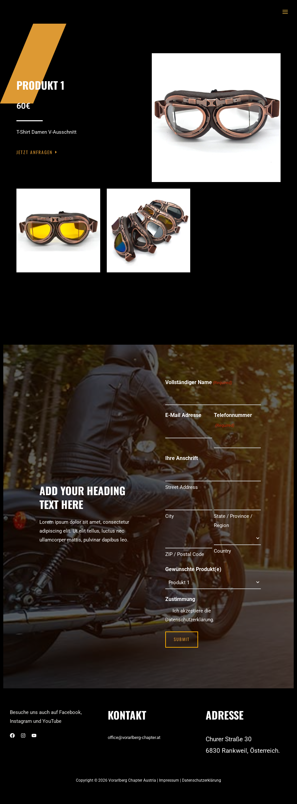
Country (222, 547)
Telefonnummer (233, 419)
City (169, 512)
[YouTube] (34, 729)
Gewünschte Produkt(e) (193, 564)
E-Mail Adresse (183, 414)
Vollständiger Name (198, 383)
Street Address (181, 484)
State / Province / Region (233, 516)
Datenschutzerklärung (201, 774)
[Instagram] (23, 729)
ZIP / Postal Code (184, 549)
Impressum (169, 774)
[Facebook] (12, 729)
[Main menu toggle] (285, 12)
